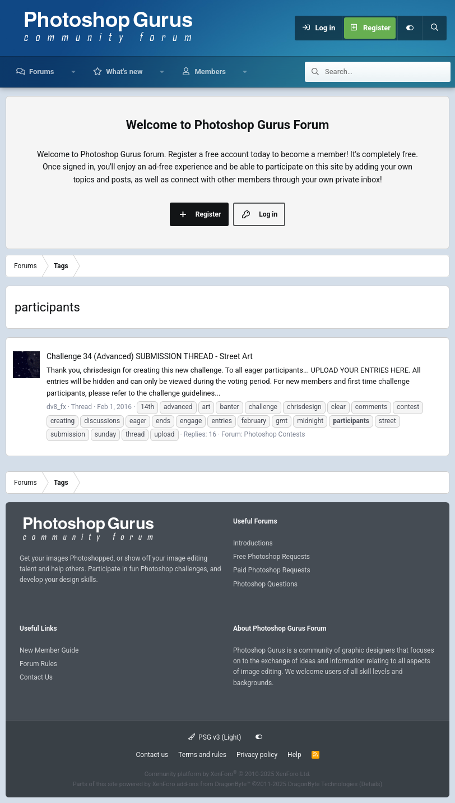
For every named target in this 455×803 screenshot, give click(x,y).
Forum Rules (38, 664)
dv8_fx (56, 407)
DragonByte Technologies (323, 784)
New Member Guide (49, 650)
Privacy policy (256, 755)
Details (370, 784)
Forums (41, 71)
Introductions (253, 543)
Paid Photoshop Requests (271, 570)
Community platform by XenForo (228, 774)
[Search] (434, 28)
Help (294, 755)
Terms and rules (202, 755)
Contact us (152, 755)
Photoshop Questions (265, 584)
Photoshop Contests (274, 434)
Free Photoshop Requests (271, 557)
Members (209, 71)
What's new (124, 71)
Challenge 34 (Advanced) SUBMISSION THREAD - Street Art (150, 356)
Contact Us (36, 677)
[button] (73, 72)
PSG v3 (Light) (215, 737)
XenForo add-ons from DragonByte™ (201, 784)
